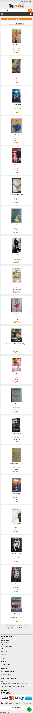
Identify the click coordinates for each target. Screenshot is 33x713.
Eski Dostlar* (16, 164)
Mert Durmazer (16, 318)
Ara (30, 10)
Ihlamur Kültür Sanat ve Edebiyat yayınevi (16, 110)
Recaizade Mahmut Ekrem (16, 617)
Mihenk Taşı (16, 44)
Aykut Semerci (16, 407)
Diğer (16, 229)
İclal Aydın (16, 377)
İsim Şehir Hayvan (16, 523)
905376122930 (20, 686)
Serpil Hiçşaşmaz (16, 497)
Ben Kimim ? (16, 493)
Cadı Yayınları (16, 439)
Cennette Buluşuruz (16, 254)
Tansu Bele (16, 557)
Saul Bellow (16, 198)
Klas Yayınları (17, 618)
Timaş (16, 349)
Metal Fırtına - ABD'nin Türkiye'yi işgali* (16, 344)
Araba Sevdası (16, 613)
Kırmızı (16, 583)
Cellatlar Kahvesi (16, 433)
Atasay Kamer (16, 467)
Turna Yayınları (16, 589)
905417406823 (12, 686)
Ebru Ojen (16, 228)
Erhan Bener (16, 168)
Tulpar (16, 80)
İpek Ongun (16, 138)
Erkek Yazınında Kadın (16, 553)
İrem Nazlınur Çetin (16, 108)
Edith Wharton (16, 48)
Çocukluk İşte (16, 284)
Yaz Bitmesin (16, 374)
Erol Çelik (16, 437)
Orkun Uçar (16, 348)
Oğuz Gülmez (16, 587)
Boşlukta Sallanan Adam (16, 194)
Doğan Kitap (16, 529)
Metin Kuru (16, 258)
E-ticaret (14, 707)
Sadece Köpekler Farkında (16, 314)
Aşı (16, 224)
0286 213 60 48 (4, 686)
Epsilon (16, 140)
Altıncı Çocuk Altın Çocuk (16, 463)
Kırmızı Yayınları (16, 170)
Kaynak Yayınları (16, 559)
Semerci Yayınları (16, 409)
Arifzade (16, 78)
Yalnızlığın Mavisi (16, 104)
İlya (16, 499)
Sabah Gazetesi (16, 199)
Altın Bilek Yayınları (16, 50)
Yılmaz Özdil (16, 527)
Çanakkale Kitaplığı (16, 289)
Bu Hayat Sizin (16, 134)
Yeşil (16, 403)
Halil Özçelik (16, 288)
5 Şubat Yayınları (16, 259)
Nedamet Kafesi (16, 74)
